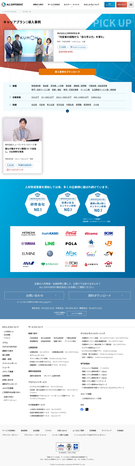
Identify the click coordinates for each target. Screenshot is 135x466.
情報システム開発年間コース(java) (94, 371)
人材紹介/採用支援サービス (45, 409)
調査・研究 (6, 359)
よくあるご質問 (78, 431)
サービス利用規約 (8, 431)
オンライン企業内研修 (52, 376)
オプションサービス (37, 355)
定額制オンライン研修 (105, 338)
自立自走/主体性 (67, 52)
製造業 (45, 86)
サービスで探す (70, 341)
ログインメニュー (10, 400)
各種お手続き (9, 397)
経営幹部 (87, 105)
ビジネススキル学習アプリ (99, 351)
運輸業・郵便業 (80, 86)
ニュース (6, 367)
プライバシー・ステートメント (35, 435)
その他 (96, 105)
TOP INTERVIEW (9, 347)
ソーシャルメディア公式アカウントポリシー (90, 435)
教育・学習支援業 (71, 90)
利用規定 (120, 431)
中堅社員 (70, 105)
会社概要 (7, 335)
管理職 (78, 105)
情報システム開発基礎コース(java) (94, 375)
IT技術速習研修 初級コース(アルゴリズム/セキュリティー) (103, 388)
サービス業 (85, 90)
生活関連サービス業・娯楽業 (104, 90)
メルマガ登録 (76, 313)
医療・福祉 (56, 90)
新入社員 (50, 105)
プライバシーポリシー (10, 435)
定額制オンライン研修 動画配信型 (102, 341)
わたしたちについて (10, 327)
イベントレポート (9, 363)
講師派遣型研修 (26, 165)
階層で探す (58, 341)
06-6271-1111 (95, 308)
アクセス (7, 338)
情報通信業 (36, 86)
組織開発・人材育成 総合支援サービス (48, 365)
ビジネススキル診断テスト (46, 387)
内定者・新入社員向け (102, 354)
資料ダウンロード (110, 4)
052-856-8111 (71, 308)
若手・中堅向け (97, 357)
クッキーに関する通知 (60, 435)
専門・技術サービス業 (40, 90)
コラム (5, 342)
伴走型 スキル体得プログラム (49, 362)
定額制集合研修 (65, 352)
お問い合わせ (122, 4)
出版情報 (6, 376)
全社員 (34, 105)
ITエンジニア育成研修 (95, 368)
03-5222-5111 (48, 308)
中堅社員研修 (71, 338)
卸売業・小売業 (57, 86)
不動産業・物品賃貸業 (98, 86)
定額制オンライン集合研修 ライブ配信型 (104, 344)
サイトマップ (106, 431)
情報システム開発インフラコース (94, 381)
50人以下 (35, 97)
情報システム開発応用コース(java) (94, 378)
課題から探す (7, 351)
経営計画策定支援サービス (48, 413)
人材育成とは (9, 332)
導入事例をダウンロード (67, 71)
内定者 (63, 47)
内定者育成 (34, 338)
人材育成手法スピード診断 (91, 398)
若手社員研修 (58, 338)
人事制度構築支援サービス (45, 416)
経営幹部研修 (46, 341)
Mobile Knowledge (79, 47)
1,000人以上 (96, 97)
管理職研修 (34, 341)
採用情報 (93, 431)
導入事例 (6, 355)
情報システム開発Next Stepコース (94, 384)
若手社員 (60, 105)
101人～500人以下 (63, 97)
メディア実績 (7, 371)
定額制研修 (39, 352)
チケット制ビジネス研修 (48, 358)
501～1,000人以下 (81, 97)
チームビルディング (16, 170)
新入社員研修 (46, 338)
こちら (45, 302)
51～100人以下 (47, 97)
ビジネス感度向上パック (91, 348)
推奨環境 (24, 431)
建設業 (68, 86)
